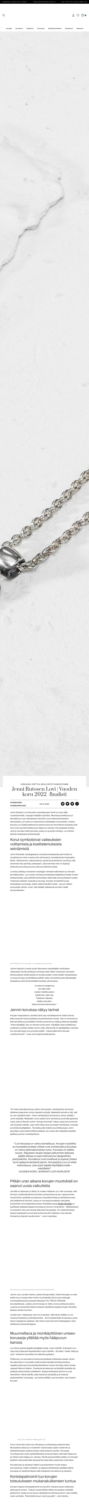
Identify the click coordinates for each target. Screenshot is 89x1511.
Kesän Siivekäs (65, 1204)
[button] (63, 804)
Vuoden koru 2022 (18, 806)
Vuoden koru (16, 802)
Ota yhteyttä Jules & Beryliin (74, 1)
